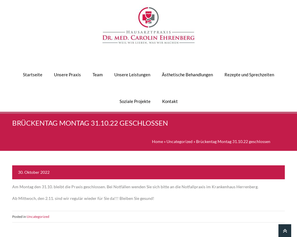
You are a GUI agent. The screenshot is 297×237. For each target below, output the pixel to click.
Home (157, 141)
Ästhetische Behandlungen (187, 74)
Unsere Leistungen (132, 74)
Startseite (32, 74)
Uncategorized (179, 141)
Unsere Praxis (67, 74)
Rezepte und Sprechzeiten (249, 74)
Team (98, 74)
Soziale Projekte (135, 101)
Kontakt (170, 101)
